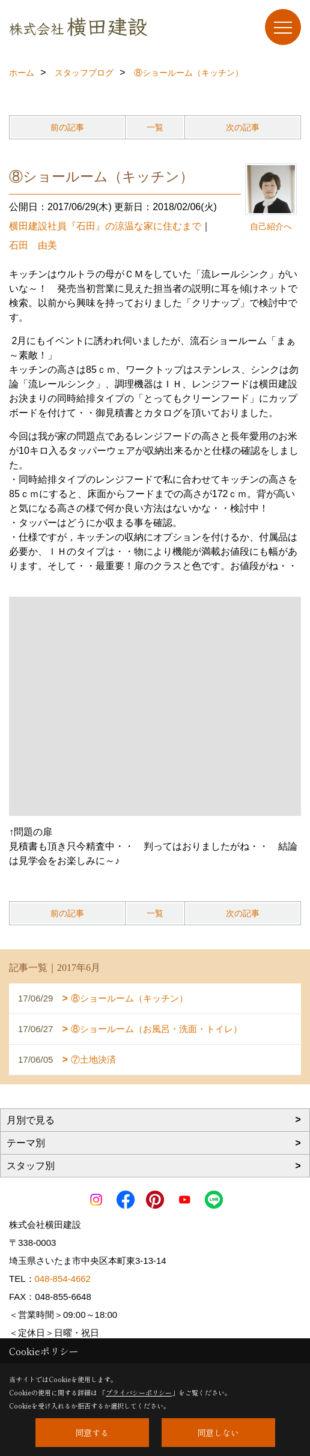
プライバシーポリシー (139, 1392)
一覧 (155, 127)
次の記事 (243, 127)
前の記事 (67, 127)
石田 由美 (33, 245)
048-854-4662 (63, 1278)
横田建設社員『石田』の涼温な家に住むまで (105, 226)
